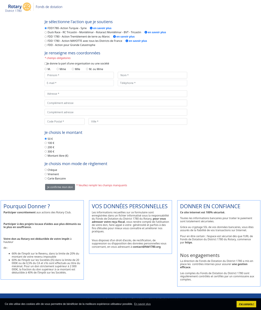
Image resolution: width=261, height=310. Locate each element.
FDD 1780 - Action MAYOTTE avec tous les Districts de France (85, 40)
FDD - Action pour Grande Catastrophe (71, 45)
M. (49, 69)
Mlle (77, 69)
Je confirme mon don (60, 187)
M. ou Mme (96, 69)
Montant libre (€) (58, 155)
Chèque (52, 170)
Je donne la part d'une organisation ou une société (78, 63)
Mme (63, 69)
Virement (53, 174)
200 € (51, 147)
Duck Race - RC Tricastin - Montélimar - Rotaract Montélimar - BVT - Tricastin (94, 32)
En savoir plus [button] (142, 304)
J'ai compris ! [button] (246, 304)
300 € (51, 151)
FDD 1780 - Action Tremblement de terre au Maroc (79, 36)
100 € (51, 143)
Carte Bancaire (57, 178)
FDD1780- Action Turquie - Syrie (67, 28)
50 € (50, 138)
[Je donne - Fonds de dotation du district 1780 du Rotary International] (34, 7)
